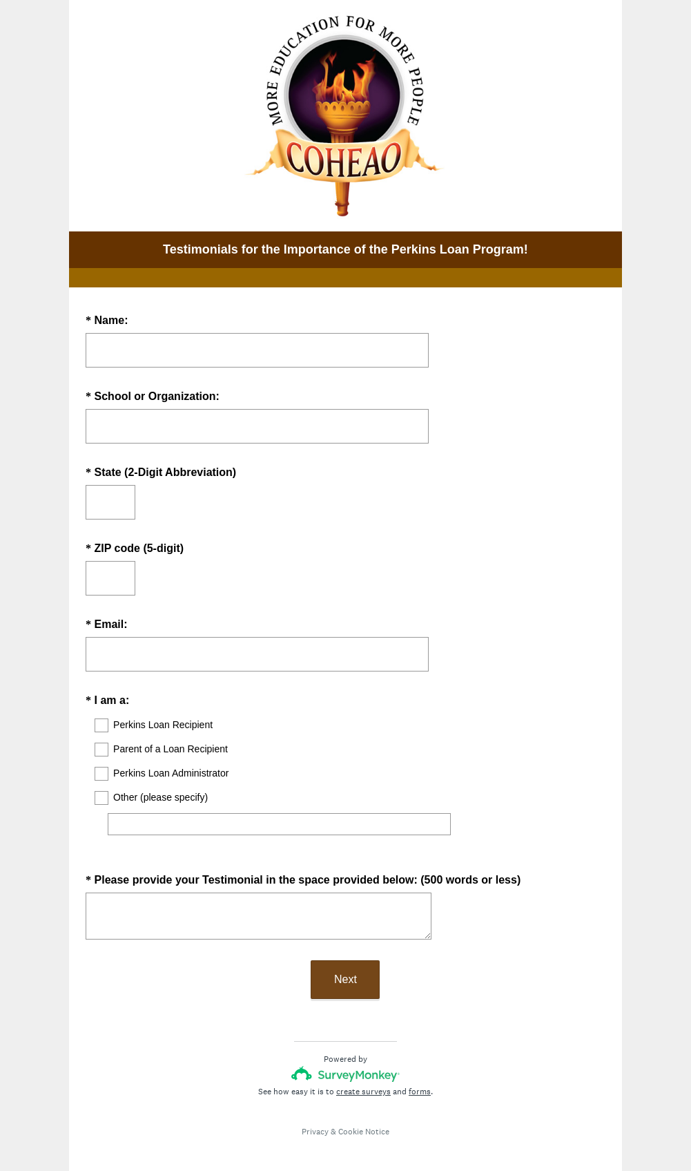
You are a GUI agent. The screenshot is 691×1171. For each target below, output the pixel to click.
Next (345, 967)
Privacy (315, 1119)
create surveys (363, 1079)
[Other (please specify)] (279, 824)
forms (420, 1079)
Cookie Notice (363, 1119)
